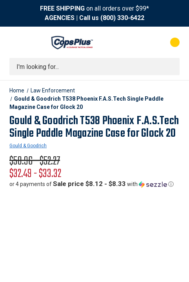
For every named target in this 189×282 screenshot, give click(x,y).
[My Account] (143, 42)
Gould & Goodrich (28, 145)
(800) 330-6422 (122, 18)
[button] (91, 184)
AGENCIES (60, 18)
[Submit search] (171, 66)
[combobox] (94, 66)
